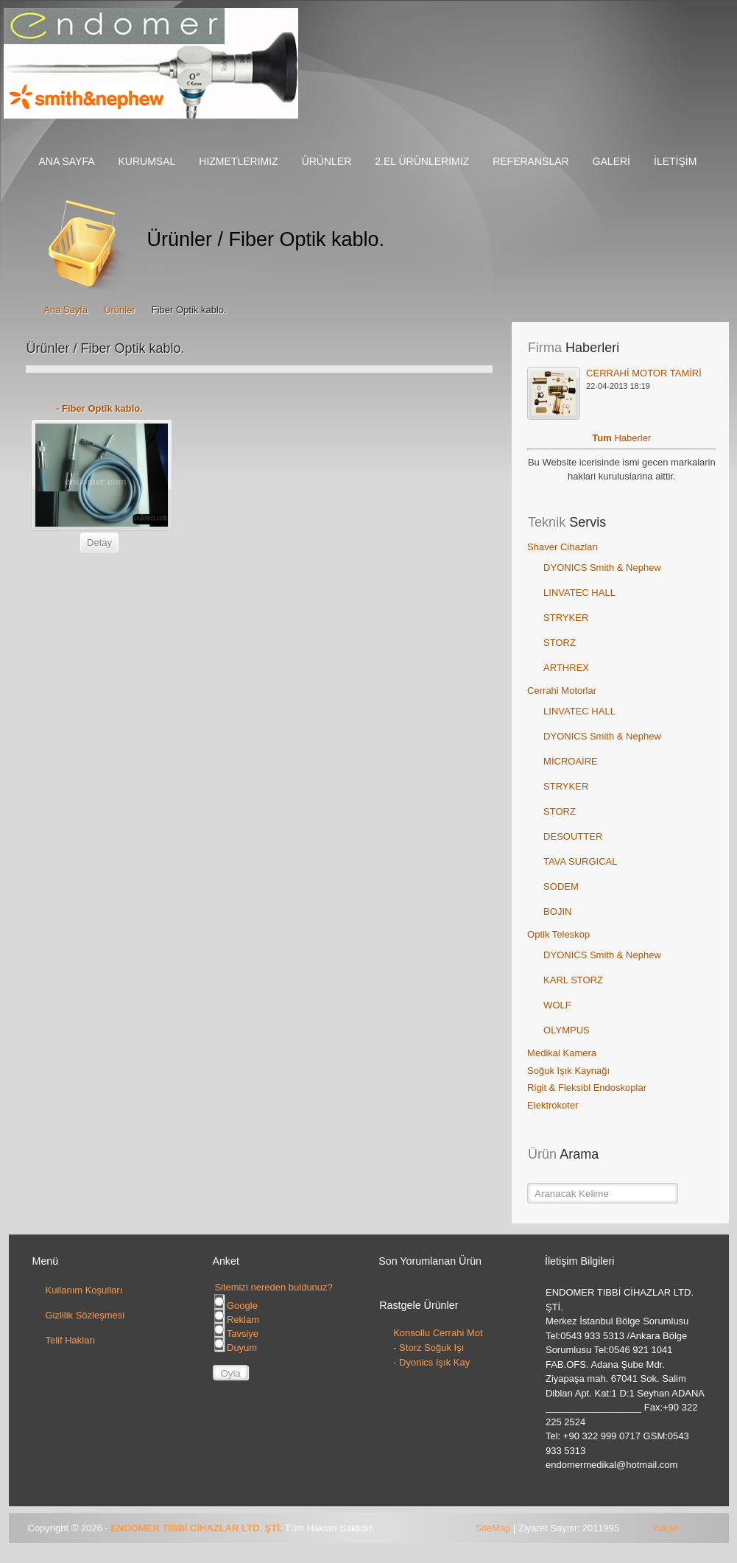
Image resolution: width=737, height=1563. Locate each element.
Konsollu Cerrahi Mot (437, 1332)
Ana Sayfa (65, 309)
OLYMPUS (566, 1030)
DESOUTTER (572, 836)
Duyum (235, 1347)
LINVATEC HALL (579, 592)
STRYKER (565, 617)
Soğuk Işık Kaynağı (568, 1070)
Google (236, 1305)
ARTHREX (566, 667)
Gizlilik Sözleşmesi (85, 1315)
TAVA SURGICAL (580, 861)
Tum (603, 437)
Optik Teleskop (558, 934)
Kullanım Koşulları (84, 1290)
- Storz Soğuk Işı (428, 1347)
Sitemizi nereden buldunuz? (273, 1287)
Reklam (236, 1319)
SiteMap (493, 1528)
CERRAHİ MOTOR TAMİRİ (644, 373)
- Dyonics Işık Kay (431, 1362)
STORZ (559, 642)
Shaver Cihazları (562, 546)
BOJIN (557, 911)
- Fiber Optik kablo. (99, 408)
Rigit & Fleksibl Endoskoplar (586, 1087)
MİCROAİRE (570, 761)
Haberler (632, 437)
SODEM (561, 886)
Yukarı (666, 1528)
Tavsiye (236, 1333)
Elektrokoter (552, 1105)
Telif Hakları (71, 1340)
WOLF (557, 1005)
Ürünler (119, 309)
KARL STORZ (573, 980)
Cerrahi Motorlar (561, 690)
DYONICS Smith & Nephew (602, 567)
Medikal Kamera (561, 1052)
